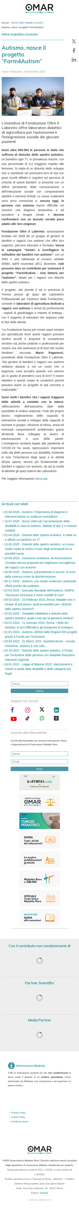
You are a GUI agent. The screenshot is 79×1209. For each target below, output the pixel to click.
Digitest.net (45, 1200)
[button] (73, 41)
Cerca (39, 690)
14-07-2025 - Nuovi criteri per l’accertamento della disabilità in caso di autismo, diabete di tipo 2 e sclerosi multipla (40, 526)
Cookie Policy (18, 1117)
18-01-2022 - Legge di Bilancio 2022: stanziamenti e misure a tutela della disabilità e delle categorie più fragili (38, 669)
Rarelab (44, 1193)
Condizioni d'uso (19, 1121)
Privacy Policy (18, 1112)
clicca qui (41, 478)
